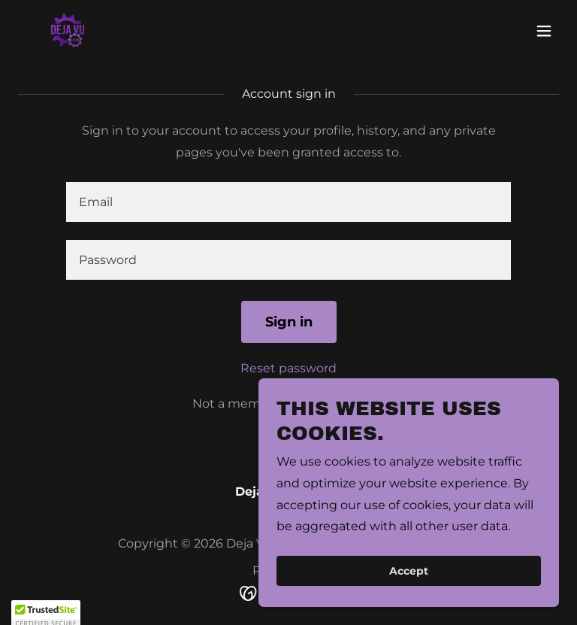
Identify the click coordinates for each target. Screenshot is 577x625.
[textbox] (288, 202)
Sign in (289, 322)
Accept (408, 592)
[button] (544, 31)
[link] (68, 31)
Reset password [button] (288, 368)
